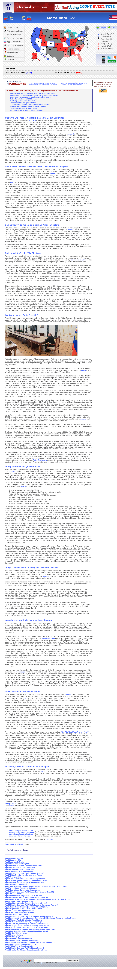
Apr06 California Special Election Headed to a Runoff (26, 903)
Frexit (11, 805)
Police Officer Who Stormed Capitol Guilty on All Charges (75, 83)
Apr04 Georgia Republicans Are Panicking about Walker (27, 925)
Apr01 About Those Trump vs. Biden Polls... (22, 940)
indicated (46, 576)
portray (70, 230)
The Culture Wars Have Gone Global (23, 108)
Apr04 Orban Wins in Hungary (17, 933)
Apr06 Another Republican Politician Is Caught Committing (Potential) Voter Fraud (37, 899)
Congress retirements (13, 45)
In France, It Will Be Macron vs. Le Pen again (26, 110)
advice (23, 486)
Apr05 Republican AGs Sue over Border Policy (23, 909)
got (42, 771)
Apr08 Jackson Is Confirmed (16, 862)
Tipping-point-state (12, 42)
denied (71, 134)
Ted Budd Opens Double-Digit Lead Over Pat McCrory (42, 83)
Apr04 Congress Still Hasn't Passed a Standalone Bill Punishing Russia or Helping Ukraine (40, 918)
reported (32, 121)
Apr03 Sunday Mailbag (14, 935)
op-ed (83, 370)
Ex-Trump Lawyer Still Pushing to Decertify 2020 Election (75, 82)
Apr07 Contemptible (13, 877)
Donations (9, 59)
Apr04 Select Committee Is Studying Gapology (23, 922)
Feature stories (11, 52)
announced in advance (79, 260)
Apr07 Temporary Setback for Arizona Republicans (25, 879)
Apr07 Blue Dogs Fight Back (16, 884)
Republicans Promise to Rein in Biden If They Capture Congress (34, 95)
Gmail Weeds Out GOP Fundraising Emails (71, 84)
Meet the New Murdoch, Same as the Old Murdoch (28, 106)
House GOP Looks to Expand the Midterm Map (40, 82)
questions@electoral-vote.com (21, 830)
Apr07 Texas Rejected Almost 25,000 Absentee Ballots (26, 881)
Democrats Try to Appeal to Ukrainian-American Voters (30, 97)
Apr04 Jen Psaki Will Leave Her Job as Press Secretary (26, 927)
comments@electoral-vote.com (21, 832)
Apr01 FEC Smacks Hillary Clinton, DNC (20, 944)
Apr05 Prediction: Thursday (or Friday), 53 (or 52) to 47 (26, 907)
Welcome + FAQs (12, 28)
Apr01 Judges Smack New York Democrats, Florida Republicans (30, 942)
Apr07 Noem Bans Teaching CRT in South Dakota (24, 882)
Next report (114, 28)
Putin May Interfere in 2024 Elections (23, 99)
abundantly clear (48, 638)
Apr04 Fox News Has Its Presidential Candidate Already (27, 931)
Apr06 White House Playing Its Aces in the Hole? (24, 896)
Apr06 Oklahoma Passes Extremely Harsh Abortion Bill (26, 897)
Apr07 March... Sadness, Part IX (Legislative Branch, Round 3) (29, 892)
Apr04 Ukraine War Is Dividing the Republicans (23, 920)
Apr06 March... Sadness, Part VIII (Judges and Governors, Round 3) (31, 905)
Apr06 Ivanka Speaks (13, 894)
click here (49, 839)
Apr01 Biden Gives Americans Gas (18, 939)
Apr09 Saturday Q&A (13, 860)
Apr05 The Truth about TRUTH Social (19, 912)
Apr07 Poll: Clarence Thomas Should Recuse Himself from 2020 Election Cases (36, 886)
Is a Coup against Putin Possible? (22, 101)
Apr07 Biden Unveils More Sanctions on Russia (23, 875)
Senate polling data (12, 35)
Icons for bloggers (12, 49)
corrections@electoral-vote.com (21, 834)
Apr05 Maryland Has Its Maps (16, 914)
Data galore (10, 56)
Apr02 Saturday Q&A (13, 937)
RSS (114, 57)
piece (68, 694)
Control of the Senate (13, 38)
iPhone (103, 60)
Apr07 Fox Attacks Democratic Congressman (23, 890)
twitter (109, 57)
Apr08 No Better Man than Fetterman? (20, 867)
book (24, 698)
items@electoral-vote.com (19, 836)
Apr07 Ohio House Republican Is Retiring (21, 888)
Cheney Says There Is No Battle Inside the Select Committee (32, 93)
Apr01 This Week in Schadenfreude (19, 946)
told (11, 183)
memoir (83, 419)
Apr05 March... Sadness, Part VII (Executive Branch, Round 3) (29, 916)
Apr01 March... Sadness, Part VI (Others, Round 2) (24, 948)
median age (20, 672)
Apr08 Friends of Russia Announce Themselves (24, 866)
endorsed (12, 471)
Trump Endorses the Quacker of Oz (23, 103)
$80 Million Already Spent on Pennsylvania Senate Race (43, 84)
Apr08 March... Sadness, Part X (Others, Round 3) (24, 873)
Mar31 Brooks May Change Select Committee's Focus (26, 950)
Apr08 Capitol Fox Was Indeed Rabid (19, 869)
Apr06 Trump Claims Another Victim (19, 901)
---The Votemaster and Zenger (16, 850)
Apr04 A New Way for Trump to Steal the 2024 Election (26, 924)
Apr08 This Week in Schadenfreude (19, 871)
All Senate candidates (13, 31)
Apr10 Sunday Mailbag (14, 858)
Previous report (103, 28)
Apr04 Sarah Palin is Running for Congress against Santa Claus (30, 929)
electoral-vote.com (32, 7)
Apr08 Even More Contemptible (17, 864)
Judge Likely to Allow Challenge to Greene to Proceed (30, 104)
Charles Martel (10, 803)
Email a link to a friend (14, 844)
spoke (52, 173)
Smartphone (111, 61)
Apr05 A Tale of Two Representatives (19, 911)
